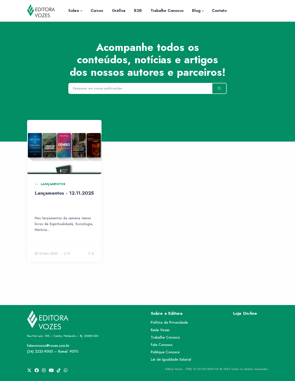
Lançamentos (53, 184)
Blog (196, 10)
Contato (219, 10)
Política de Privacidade (169, 322)
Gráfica (119, 10)
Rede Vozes (160, 330)
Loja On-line (245, 313)
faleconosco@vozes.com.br (48, 345)
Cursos (97, 10)
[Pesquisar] (140, 88)
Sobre (73, 10)
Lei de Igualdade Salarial (171, 359)
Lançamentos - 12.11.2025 (64, 192)
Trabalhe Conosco (167, 10)
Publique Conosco (165, 352)
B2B (138, 10)
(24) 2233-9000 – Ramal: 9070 (52, 351)
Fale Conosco (162, 344)
